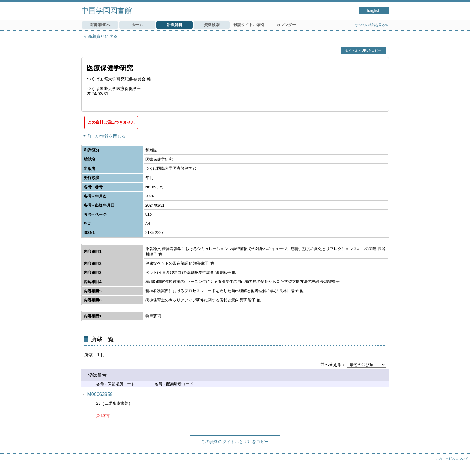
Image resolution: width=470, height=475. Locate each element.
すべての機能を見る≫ (371, 25)
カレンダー (286, 25)
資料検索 (212, 25)
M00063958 (100, 394)
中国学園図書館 (106, 10)
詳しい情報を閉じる (107, 136)
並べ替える (330, 364)
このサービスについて (451, 458)
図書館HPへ (100, 25)
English (374, 10)
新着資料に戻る (102, 36)
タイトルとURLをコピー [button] (363, 50)
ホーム (137, 25)
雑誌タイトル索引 (249, 25)
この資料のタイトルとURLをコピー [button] (235, 441)
